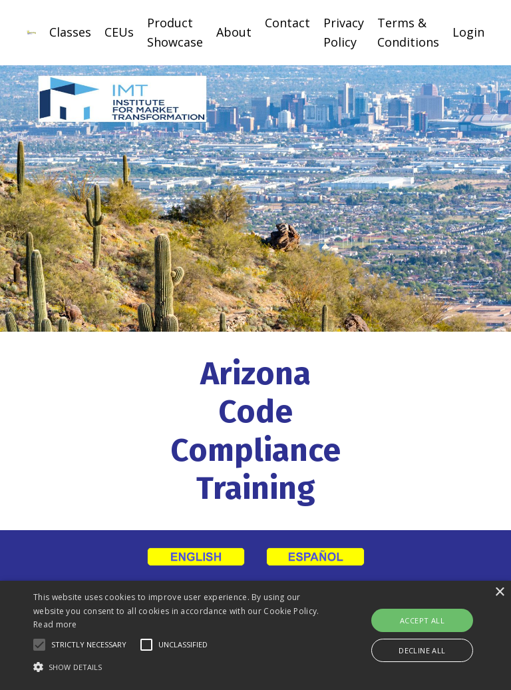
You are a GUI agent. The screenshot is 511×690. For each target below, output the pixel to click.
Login (468, 32)
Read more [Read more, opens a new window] (55, 624)
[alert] (255, 635)
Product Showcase (175, 32)
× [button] (499, 592)
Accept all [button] (422, 620)
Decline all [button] (422, 650)
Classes (70, 32)
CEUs (119, 32)
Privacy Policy (343, 32)
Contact (287, 23)
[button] (39, 644)
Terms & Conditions (408, 32)
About (234, 32)
